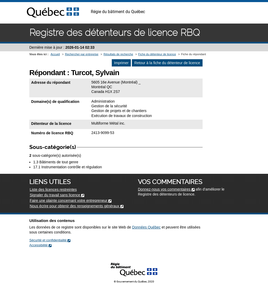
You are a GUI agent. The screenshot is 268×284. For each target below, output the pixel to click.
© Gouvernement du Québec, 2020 (134, 281)
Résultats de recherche (118, 54)
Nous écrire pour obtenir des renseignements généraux (76, 206)
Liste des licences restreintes (53, 189)
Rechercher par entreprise (81, 54)
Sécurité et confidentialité (49, 240)
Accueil (55, 54)
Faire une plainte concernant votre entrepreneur (70, 200)
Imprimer (121, 63)
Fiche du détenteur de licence (157, 54)
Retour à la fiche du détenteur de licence (167, 63)
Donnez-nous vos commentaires (166, 189)
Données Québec (146, 227)
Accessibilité (40, 245)
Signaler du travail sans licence (57, 195)
